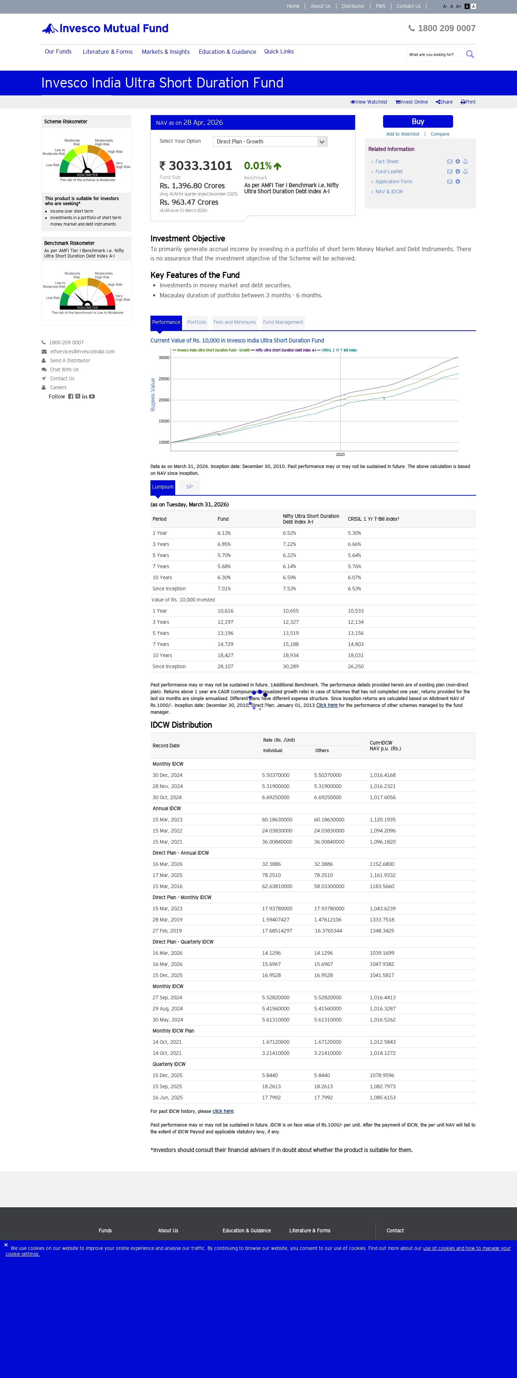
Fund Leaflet (389, 171)
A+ (459, 6)
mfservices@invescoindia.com (82, 351)
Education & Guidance (227, 51)
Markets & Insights (166, 51)
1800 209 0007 (442, 28)
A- (446, 6)
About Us (321, 6)
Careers (58, 387)
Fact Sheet (387, 161)
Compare (440, 134)
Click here (327, 705)
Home (293, 6)
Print (468, 102)
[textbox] (441, 54)
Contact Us (409, 6)
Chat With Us (64, 369)
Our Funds (58, 51)
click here (223, 1111)
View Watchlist (369, 102)
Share (445, 102)
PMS (381, 6)
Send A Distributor (70, 360)
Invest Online (412, 102)
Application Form (394, 181)
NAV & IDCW (389, 191)
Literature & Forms (107, 51)
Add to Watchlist (402, 134)
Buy (418, 121)
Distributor (353, 6)
